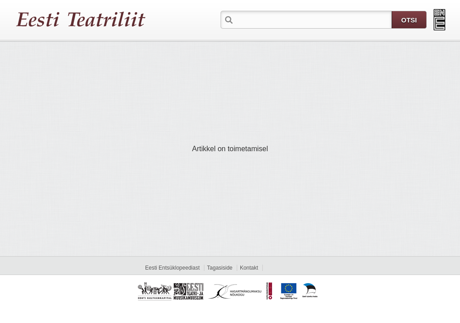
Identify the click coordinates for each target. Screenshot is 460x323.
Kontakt (249, 268)
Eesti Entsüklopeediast (172, 268)
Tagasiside (220, 268)
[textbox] (313, 19)
